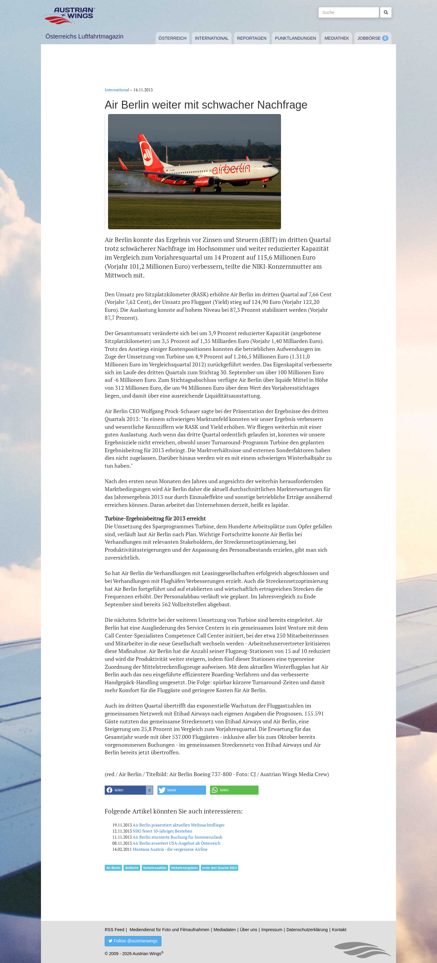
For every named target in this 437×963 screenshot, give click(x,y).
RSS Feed (114, 929)
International (212, 38)
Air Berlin (113, 868)
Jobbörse (369, 38)
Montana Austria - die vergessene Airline (170, 849)
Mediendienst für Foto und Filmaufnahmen (169, 929)
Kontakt (339, 929)
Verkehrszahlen (155, 868)
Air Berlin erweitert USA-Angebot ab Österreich (176, 843)
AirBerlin (131, 868)
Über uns (248, 929)
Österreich (173, 38)
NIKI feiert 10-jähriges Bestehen (162, 831)
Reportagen (251, 38)
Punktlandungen (295, 38)
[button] (129, 790)
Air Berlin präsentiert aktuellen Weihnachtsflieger (179, 825)
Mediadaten (225, 929)
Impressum (271, 929)
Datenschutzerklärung (307, 929)
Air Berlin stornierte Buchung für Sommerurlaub (177, 837)
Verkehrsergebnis (184, 868)
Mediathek (336, 38)
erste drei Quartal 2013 (219, 868)
